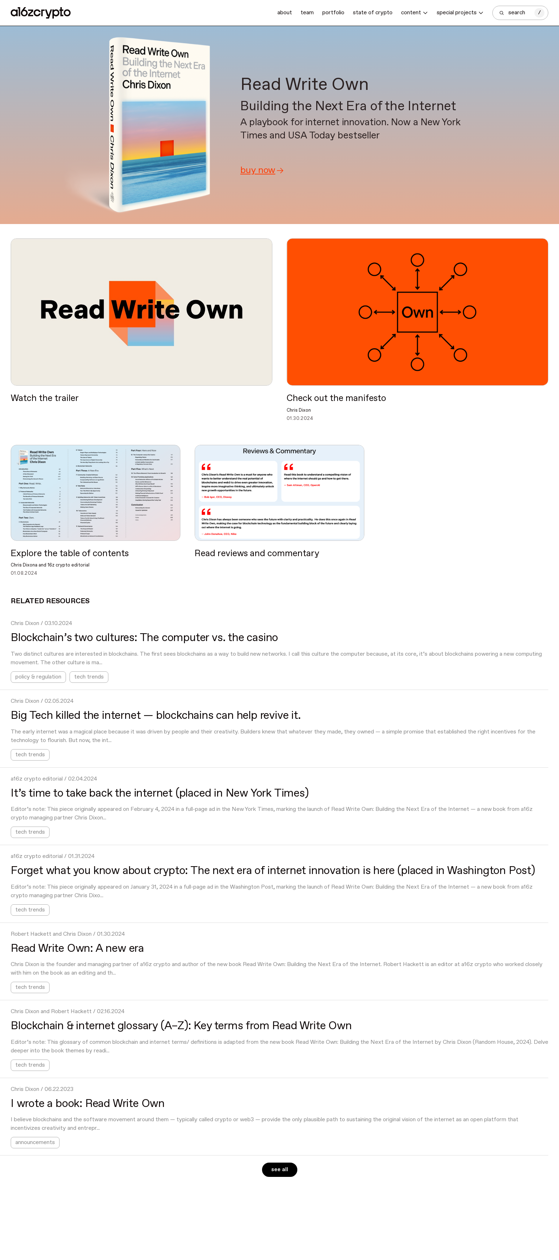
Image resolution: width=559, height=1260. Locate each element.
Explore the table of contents (70, 554)
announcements (35, 1142)
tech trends (89, 677)
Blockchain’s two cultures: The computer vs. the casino (144, 637)
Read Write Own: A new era (77, 948)
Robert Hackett (31, 934)
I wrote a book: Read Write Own (88, 1103)
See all (279, 1169)
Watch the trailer (45, 398)
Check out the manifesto (336, 398)
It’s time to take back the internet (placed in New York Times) (160, 793)
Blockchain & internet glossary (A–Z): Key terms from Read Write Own (181, 1025)
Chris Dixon (25, 623)
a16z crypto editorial (37, 779)
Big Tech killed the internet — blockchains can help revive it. (156, 715)
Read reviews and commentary (257, 554)
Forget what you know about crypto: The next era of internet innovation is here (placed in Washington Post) (273, 870)
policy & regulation (38, 677)
